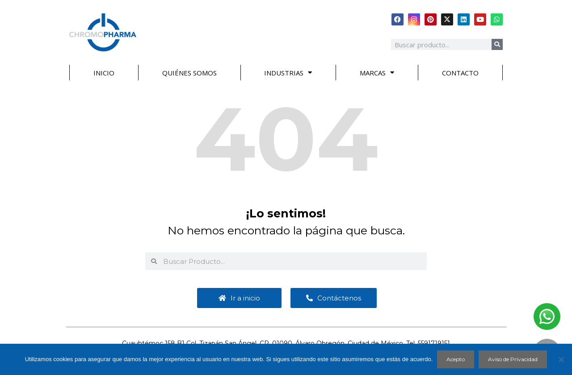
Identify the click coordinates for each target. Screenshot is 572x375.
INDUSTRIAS (288, 72)
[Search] (497, 44)
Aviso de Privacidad (513, 359)
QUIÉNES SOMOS (189, 72)
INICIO (103, 72)
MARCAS (377, 72)
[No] (560, 359)
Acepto (455, 359)
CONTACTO (460, 72)
